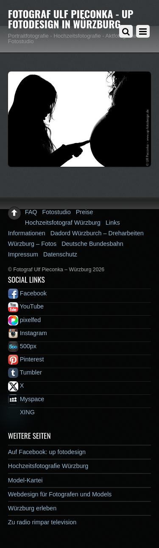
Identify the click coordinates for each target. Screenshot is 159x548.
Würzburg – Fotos (32, 243)
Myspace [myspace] (26, 399)
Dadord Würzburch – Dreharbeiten (97, 233)
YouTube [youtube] (26, 306)
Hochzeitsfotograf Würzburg (62, 222)
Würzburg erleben (32, 508)
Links (113, 222)
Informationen (26, 233)
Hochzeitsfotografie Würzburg (48, 466)
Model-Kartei (25, 480)
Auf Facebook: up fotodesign (47, 452)
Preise (84, 212)
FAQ (31, 212)
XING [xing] (21, 412)
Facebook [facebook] (27, 293)
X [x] (16, 385)
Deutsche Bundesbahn (92, 243)
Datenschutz (60, 254)
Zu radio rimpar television (42, 522)
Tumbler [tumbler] (25, 372)
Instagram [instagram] (27, 333)
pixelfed (24, 320)
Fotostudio (56, 212)
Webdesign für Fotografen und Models (60, 494)
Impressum (23, 254)
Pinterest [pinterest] (26, 359)
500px (22, 346)
